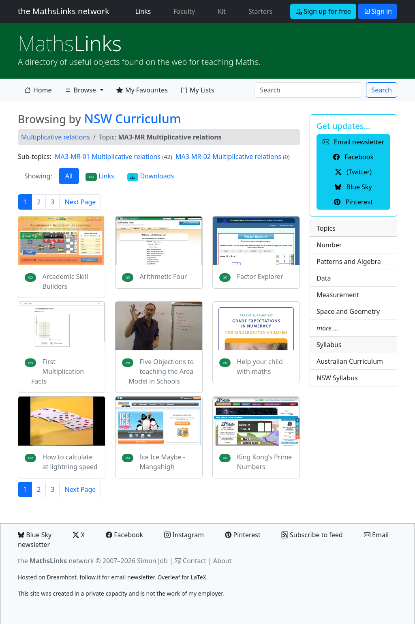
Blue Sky (34, 534)
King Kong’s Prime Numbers (264, 461)
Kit (222, 11)
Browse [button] (80, 91)
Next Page (80, 201)
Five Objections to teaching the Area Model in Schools (161, 371)
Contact (194, 560)
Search (381, 90)
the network (56, 560)
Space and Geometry (348, 311)
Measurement (338, 294)
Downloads (150, 176)
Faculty (184, 11)
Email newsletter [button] (354, 141)
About (222, 560)
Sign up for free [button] (323, 11)
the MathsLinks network (63, 11)
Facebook (124, 534)
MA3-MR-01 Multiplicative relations (107, 156)
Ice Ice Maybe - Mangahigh (162, 461)
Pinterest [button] (353, 201)
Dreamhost (62, 577)
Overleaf (168, 577)
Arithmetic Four (163, 276)
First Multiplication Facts (57, 371)
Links (144, 11)
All (69, 176)
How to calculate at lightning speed (70, 461)
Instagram (184, 534)
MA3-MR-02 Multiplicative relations (228, 156)
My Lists (197, 90)
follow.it (90, 577)
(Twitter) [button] (353, 171)
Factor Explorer (260, 276)
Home (38, 90)
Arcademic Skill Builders (65, 281)
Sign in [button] (377, 11)
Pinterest (242, 534)
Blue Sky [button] (353, 186)
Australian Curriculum (350, 361)
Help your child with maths (260, 366)
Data (324, 278)
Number (329, 244)
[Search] (308, 90)
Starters (260, 11)
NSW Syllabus (337, 377)
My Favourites (142, 90)
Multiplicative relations (55, 137)
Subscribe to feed (312, 534)
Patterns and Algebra (349, 261)
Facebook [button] (353, 156)
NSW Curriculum (132, 118)
